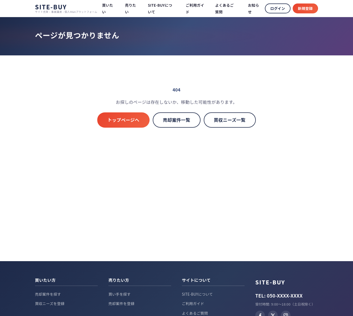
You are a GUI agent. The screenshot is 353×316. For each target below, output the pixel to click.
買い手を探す (119, 294)
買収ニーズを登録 (50, 303)
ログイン (277, 8)
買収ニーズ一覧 (230, 120)
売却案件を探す (48, 294)
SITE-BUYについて (197, 294)
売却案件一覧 (176, 120)
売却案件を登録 (121, 303)
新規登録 (305, 8)
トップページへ (123, 120)
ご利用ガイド (193, 303)
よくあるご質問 (195, 313)
